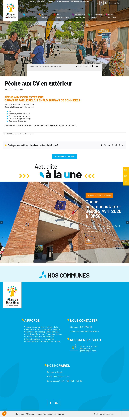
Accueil (33, 66)
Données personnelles (54, 414)
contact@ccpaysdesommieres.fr (84, 331)
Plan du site (20, 414)
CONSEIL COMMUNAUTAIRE (99, 195)
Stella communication (104, 414)
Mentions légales (34, 414)
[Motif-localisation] (74, 345)
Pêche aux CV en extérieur (26, 134)
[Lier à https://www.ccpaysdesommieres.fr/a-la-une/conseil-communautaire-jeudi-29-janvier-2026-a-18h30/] (89, 240)
